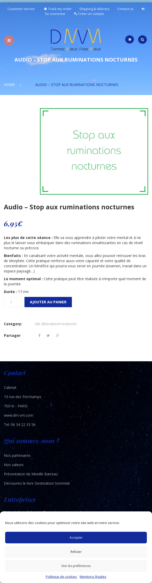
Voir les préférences (76, 566)
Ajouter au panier (48, 301)
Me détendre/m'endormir (56, 323)
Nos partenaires (17, 455)
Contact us (125, 8)
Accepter (76, 537)
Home (9, 84)
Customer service (21, 8)
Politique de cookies (61, 576)
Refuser (76, 552)
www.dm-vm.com (18, 415)
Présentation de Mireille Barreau (31, 473)
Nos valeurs (14, 464)
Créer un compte (89, 13)
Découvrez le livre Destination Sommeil (37, 483)
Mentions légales (93, 576)
